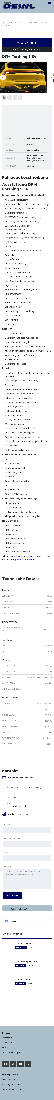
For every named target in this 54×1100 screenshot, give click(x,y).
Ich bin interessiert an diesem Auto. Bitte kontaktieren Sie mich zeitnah (27, 879)
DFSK (29, 559)
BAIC (19, 559)
